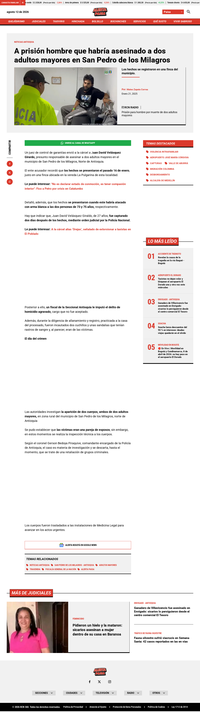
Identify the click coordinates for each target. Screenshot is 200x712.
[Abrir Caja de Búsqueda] (188, 12)
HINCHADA (78, 21)
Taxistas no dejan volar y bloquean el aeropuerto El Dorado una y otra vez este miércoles (172, 287)
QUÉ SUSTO (159, 21)
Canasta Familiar (10, 2)
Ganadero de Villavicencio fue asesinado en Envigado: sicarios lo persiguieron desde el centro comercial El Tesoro (173, 313)
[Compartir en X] (10, 173)
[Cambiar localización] (173, 12)
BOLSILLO (97, 21)
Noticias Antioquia (38, 566)
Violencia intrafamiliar (165, 152)
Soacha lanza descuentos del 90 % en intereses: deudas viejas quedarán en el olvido (172, 339)
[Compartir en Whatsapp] (10, 182)
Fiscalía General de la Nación (62, 570)
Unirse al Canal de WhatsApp (78, 143)
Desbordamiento (160, 179)
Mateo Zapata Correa (138, 90)
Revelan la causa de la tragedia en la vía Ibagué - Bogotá (172, 265)
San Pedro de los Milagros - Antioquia (77, 566)
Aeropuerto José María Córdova (161, 160)
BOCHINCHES (118, 21)
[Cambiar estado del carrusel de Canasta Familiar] (24, 2)
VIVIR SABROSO (182, 21)
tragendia (34, 570)
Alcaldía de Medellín (163, 184)
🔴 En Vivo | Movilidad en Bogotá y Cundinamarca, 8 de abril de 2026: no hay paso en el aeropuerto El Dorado (172, 364)
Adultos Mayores (114, 566)
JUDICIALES (39, 21)
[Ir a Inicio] (100, 12)
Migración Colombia (163, 173)
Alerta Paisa (91, 570)
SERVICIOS (138, 21)
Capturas (156, 167)
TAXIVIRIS (59, 21)
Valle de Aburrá (180, 167)
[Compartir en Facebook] (10, 165)
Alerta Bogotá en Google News (78, 546)
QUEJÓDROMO (17, 21)
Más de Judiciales (32, 698)
